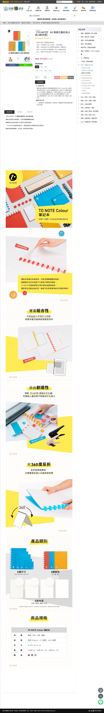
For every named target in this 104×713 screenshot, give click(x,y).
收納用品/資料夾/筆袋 (88, 86)
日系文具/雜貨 (85, 88)
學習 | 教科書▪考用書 (87, 37)
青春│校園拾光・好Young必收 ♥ (90, 52)
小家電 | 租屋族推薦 (87, 61)
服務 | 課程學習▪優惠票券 (89, 118)
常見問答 (92, 1)
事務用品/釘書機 (86, 83)
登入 (83, 1)
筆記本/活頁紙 (26, 23)
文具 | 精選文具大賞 (14, 23)
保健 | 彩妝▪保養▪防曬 (88, 101)
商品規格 (19, 112)
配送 (40, 82)
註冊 (87, 1)
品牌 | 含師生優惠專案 (87, 40)
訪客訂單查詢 (97, 710)
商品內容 (9, 112)
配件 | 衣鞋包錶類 (86, 104)
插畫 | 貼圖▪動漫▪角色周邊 (89, 111)
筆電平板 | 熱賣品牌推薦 (88, 47)
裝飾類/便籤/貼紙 (86, 78)
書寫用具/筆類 (85, 68)
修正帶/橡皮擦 (85, 81)
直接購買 (57, 77)
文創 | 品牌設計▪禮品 (87, 108)
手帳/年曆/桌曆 (86, 75)
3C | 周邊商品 (85, 58)
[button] (31, 59)
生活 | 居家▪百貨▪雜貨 (88, 97)
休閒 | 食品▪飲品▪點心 (88, 115)
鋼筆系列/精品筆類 (87, 70)
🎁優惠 (78, 1)
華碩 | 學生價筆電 (86, 44)
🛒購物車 (99, 1)
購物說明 (30, 112)
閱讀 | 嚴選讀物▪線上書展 (89, 33)
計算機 (83, 91)
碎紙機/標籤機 (85, 93)
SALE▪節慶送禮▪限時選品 (89, 122)
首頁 (4, 23)
